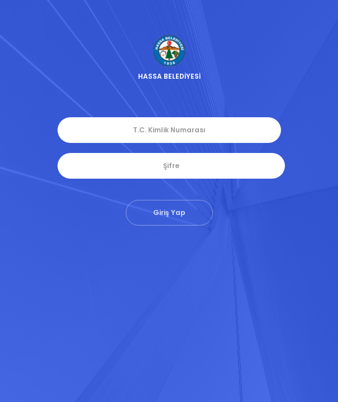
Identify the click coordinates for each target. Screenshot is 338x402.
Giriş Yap (169, 212)
